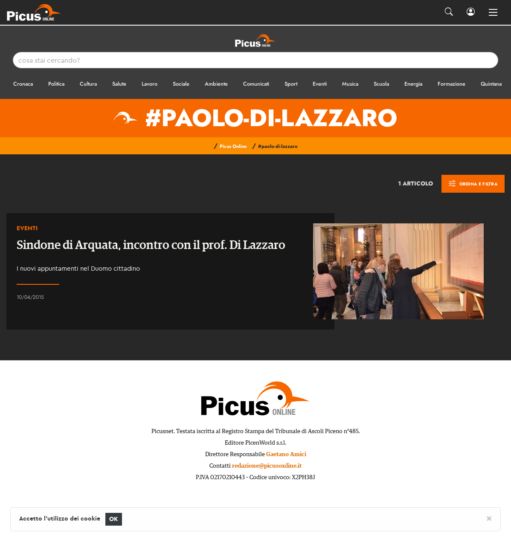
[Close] (489, 518)
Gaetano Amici (286, 454)
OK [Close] (113, 519)
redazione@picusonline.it (267, 466)
